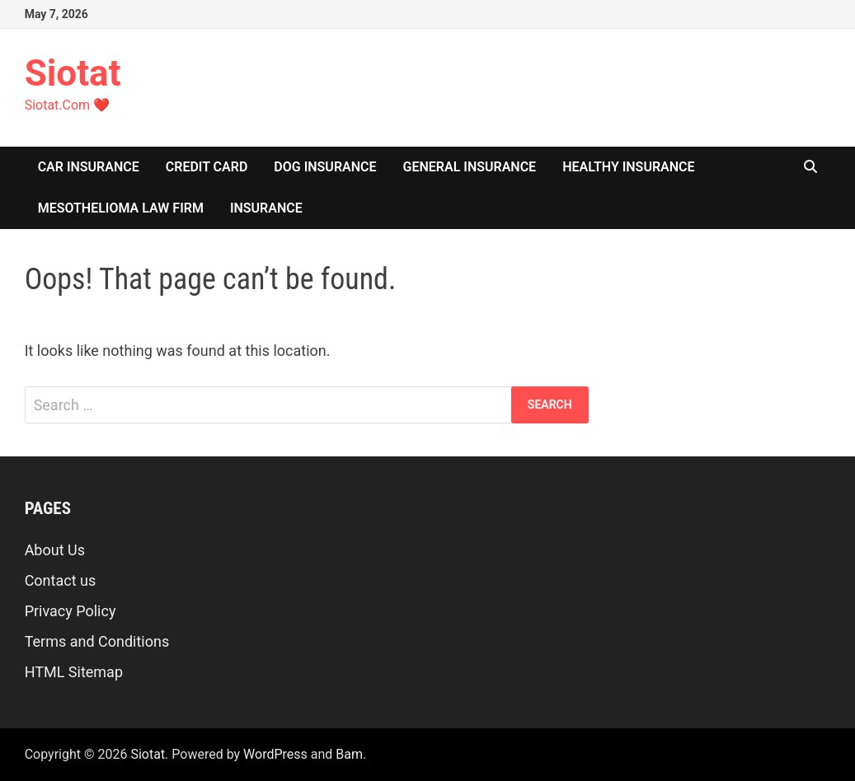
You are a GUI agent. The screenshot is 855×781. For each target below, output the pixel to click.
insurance (266, 208)
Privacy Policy (70, 611)
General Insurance (470, 167)
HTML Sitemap (74, 671)
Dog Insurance (325, 167)
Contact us (60, 580)
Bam (349, 754)
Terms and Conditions (97, 641)
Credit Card (207, 167)
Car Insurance (88, 167)
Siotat (73, 73)
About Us (55, 550)
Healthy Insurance (628, 167)
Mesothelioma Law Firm (121, 208)
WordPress (275, 754)
